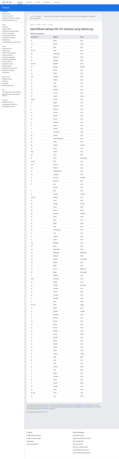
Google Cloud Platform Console (82, 438)
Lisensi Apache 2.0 (45, 407)
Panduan (5, 8)
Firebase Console (78, 444)
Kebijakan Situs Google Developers (85, 407)
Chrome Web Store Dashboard (81, 453)
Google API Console (78, 435)
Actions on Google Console (80, 447)
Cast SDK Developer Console (81, 450)
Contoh (37, 2)
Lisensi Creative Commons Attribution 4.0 (74, 405)
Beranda (32, 24)
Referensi (29, 2)
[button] (12, 18)
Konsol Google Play (78, 441)
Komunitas (57, 2)
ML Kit (9, 2)
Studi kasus (46, 2)
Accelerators (30, 441)
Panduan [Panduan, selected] (20, 2)
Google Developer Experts (33, 438)
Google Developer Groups (33, 435)
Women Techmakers (32, 444)
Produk (39, 24)
